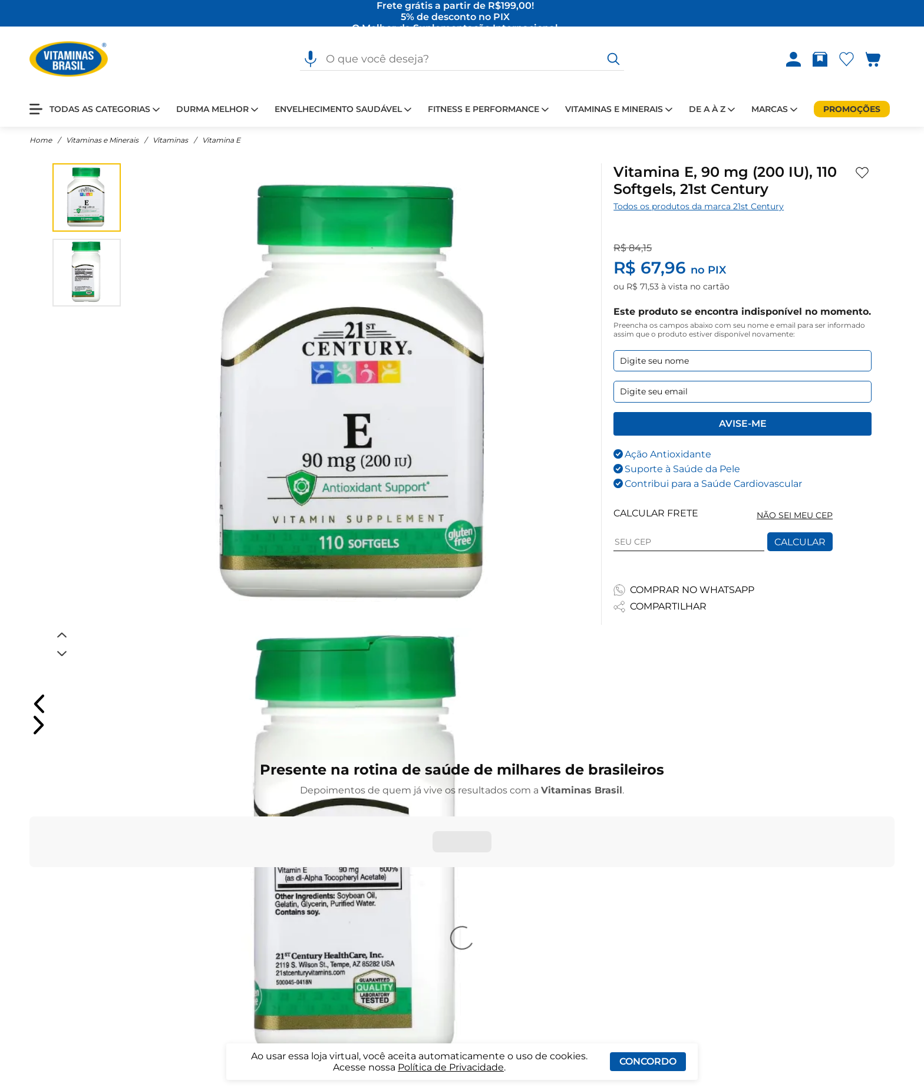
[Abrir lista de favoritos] (849, 59)
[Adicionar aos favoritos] (862, 172)
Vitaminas (170, 140)
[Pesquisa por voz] (310, 59)
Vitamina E (221, 140)
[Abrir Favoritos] (846, 59)
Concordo (647, 1061)
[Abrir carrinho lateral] (880, 59)
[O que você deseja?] (613, 59)
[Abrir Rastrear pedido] (820, 59)
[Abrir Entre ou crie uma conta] (793, 59)
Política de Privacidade (451, 1067)
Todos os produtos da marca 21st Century (698, 206)
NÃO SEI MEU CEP (795, 515)
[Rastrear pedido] (822, 59)
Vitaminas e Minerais (102, 140)
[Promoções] (852, 109)
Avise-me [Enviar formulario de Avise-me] (743, 423)
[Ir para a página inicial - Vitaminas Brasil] (68, 59)
